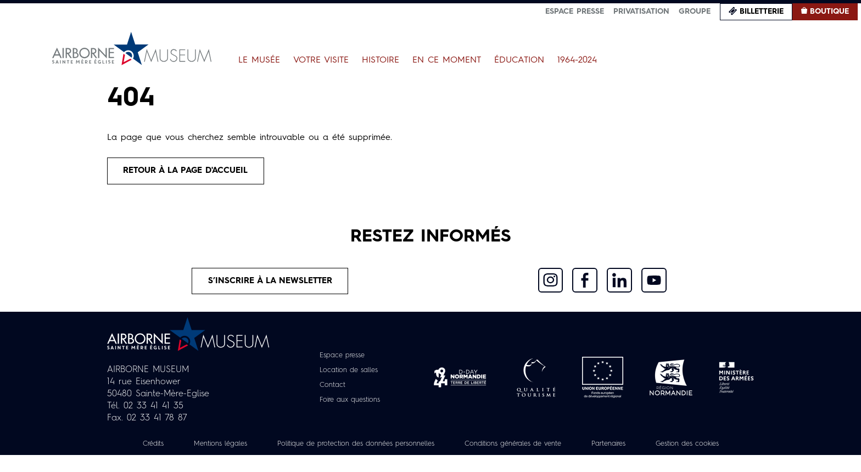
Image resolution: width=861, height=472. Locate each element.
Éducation (519, 60)
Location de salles (348, 375)
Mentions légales (249, 448)
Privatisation (641, 11)
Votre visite (321, 60)
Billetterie (762, 11)
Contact (329, 390)
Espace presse (574, 11)
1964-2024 (577, 60)
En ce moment (446, 60)
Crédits (177, 448)
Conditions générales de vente (572, 448)
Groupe (695, 11)
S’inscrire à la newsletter (270, 284)
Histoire (380, 60)
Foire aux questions (350, 404)
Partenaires (676, 448)
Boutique (829, 11)
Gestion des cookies (430, 460)
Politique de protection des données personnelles (398, 448)
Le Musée (259, 60)
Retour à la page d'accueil (191, 171)
